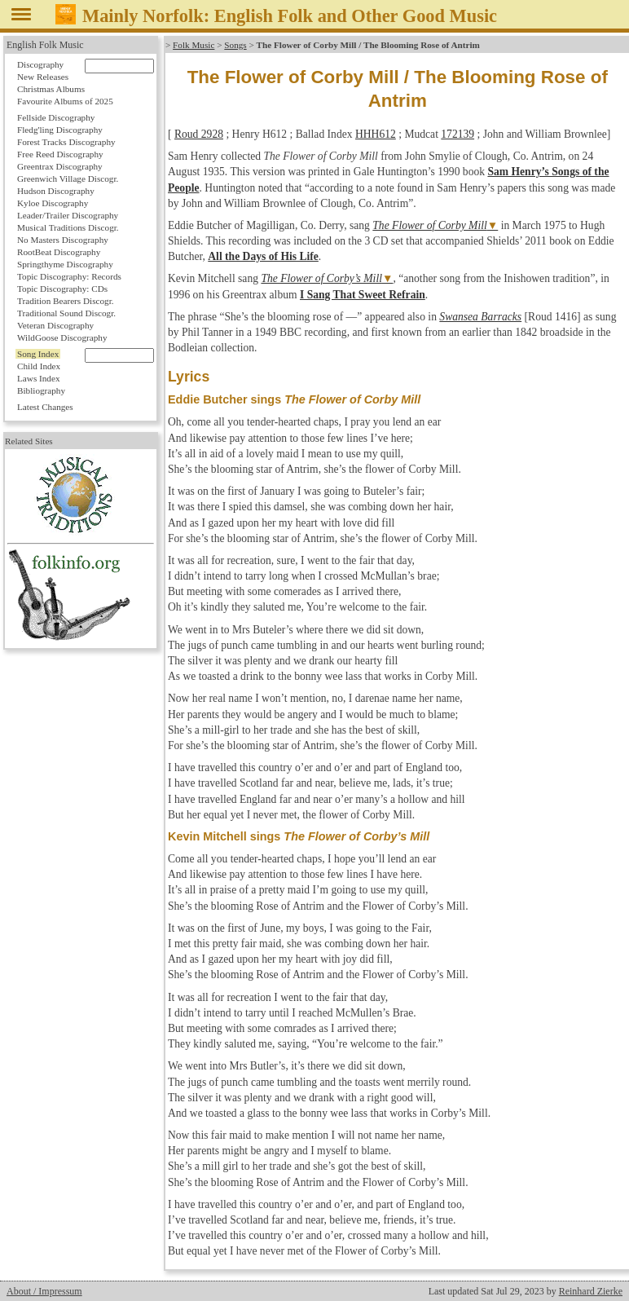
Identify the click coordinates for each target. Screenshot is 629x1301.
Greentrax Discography (60, 166)
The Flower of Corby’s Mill (321, 278)
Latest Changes (45, 407)
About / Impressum (44, 1291)
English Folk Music (45, 45)
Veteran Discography (55, 325)
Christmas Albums (51, 89)
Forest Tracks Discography (66, 142)
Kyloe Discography (52, 203)
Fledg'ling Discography (60, 130)
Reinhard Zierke (590, 1291)
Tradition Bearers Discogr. (65, 301)
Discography (40, 64)
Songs (235, 45)
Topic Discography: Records (69, 276)
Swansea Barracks (480, 317)
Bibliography (41, 390)
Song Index (38, 354)
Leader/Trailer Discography (67, 215)
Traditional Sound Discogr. (66, 313)
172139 (457, 134)
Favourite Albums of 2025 (65, 101)
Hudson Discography (56, 191)
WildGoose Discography (62, 337)
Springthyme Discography (65, 264)
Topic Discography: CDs (62, 288)
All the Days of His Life (263, 256)
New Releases (42, 77)
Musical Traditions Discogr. (68, 227)
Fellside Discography (56, 117)
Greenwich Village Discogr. (67, 178)
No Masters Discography (62, 240)
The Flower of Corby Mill (429, 225)
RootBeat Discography (58, 252)
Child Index (38, 366)
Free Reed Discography (60, 154)
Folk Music (193, 45)
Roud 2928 (198, 134)
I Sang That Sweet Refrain (362, 295)
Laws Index (38, 378)
